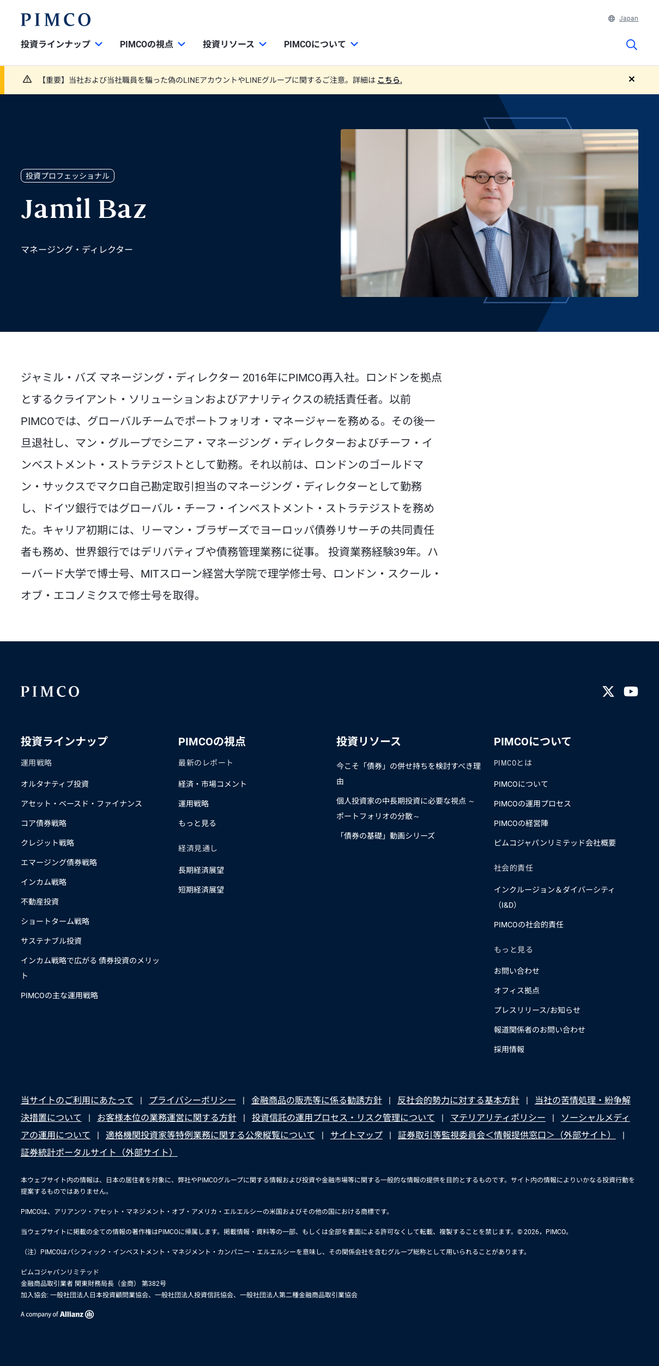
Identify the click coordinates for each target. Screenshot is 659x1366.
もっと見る (197, 823)
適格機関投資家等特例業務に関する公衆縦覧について (210, 1135)
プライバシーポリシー (192, 1100)
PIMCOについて (521, 784)
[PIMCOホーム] (55, 19)
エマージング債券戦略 (59, 862)
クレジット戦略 (47, 843)
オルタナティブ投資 (55, 784)
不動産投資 (40, 901)
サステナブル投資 (51, 941)
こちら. (389, 80)
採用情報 (509, 1049)
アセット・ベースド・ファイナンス (81, 803)
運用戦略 (193, 803)
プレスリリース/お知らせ (537, 1010)
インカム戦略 (43, 882)
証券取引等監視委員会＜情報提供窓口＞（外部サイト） (507, 1135)
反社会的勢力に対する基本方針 (458, 1100)
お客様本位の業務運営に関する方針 (167, 1118)
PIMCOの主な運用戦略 (59, 995)
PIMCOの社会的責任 (529, 924)
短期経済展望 (201, 889)
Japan (623, 18)
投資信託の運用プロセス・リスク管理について (343, 1118)
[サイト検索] (631, 52)
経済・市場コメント (212, 784)
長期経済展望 (201, 870)
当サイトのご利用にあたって (77, 1100)
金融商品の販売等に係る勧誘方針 (316, 1100)
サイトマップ (356, 1135)
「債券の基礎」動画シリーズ (385, 835)
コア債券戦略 (43, 823)
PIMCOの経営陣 (521, 823)
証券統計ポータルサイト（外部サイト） (99, 1153)
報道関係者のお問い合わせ (539, 1029)
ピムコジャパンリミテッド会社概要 (555, 843)
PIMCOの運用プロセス (532, 803)
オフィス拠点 (517, 990)
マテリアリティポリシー (498, 1118)
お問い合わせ (517, 971)
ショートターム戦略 (55, 921)
